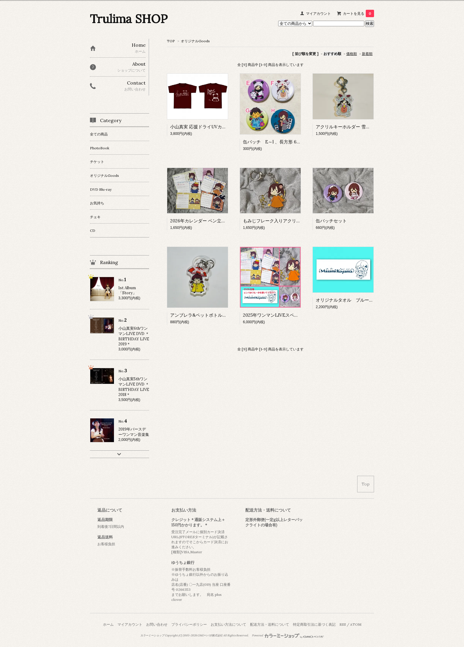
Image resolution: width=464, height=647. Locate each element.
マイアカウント (318, 13)
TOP (171, 41)
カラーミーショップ (152, 635)
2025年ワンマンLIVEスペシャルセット (282, 315)
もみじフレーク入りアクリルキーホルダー (285, 221)
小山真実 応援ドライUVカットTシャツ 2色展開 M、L (223, 127)
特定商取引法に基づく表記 (314, 624)
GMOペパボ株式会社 (210, 635)
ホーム (108, 624)
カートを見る (358, 13)
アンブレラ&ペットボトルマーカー (205, 315)
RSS (342, 624)
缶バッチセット (331, 221)
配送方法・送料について (269, 624)
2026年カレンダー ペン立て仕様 (202, 221)
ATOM (355, 624)
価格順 (351, 53)
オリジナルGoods (195, 41)
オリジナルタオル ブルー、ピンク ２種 (358, 300)
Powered (288, 635)
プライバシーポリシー (189, 624)
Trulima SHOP (128, 18)
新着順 (367, 53)
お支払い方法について (228, 624)
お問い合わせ (156, 624)
